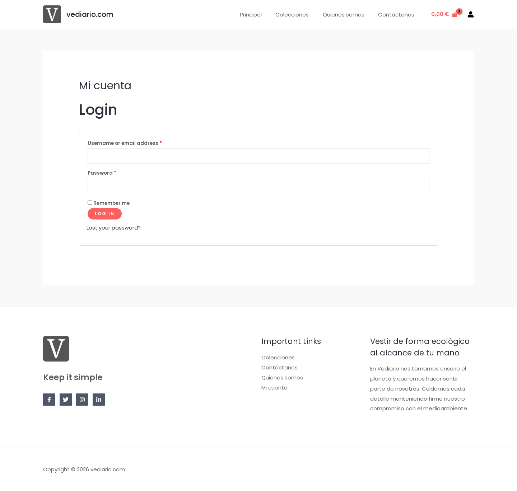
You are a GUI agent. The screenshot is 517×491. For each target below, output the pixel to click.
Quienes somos (348, 14)
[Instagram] (82, 401)
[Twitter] (66, 401)
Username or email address (125, 143)
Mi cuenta (274, 389)
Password (102, 174)
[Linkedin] (99, 401)
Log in (105, 216)
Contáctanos (397, 14)
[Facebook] (49, 401)
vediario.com (89, 14)
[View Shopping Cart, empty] (444, 14)
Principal (261, 14)
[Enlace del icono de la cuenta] (470, 14)
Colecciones (299, 14)
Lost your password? (114, 229)
